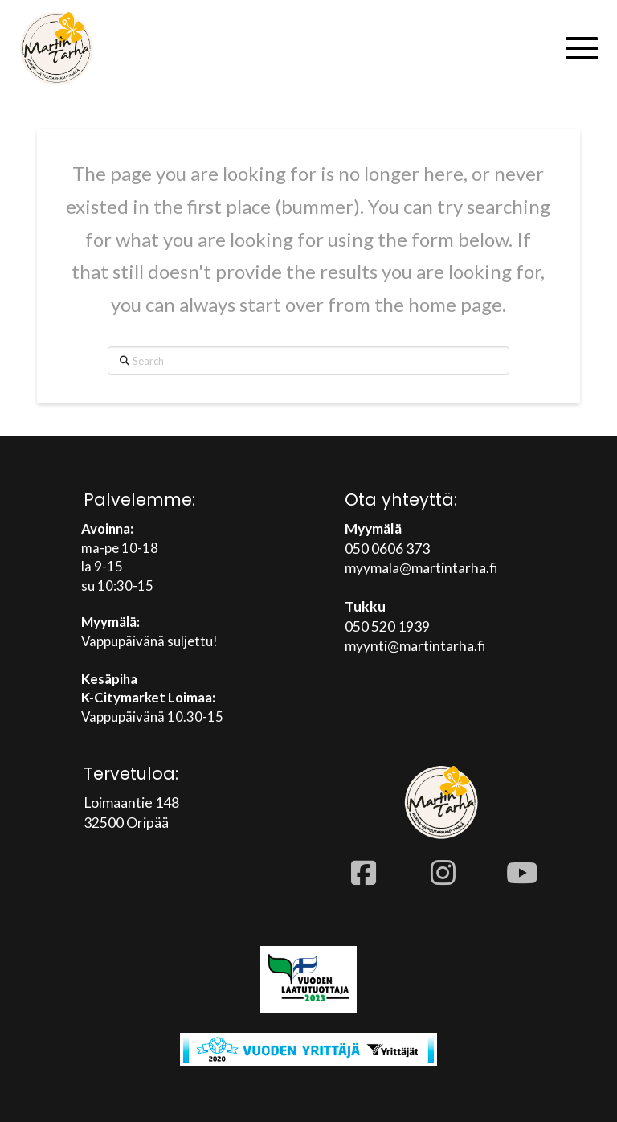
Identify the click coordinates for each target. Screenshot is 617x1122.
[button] (581, 48)
